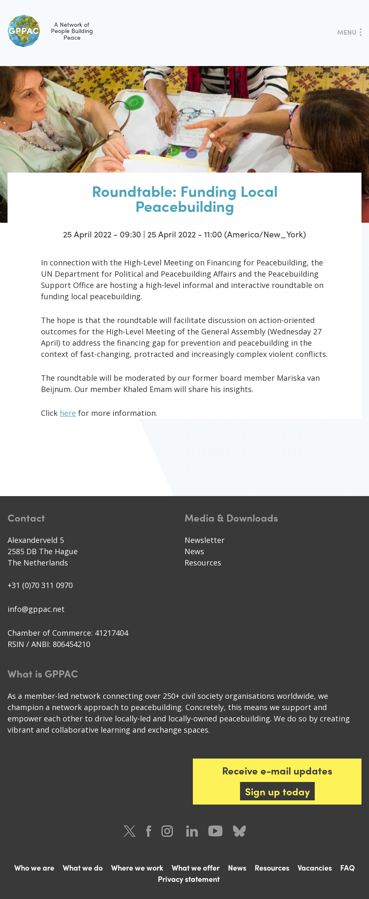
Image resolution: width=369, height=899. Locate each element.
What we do (83, 867)
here (68, 413)
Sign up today (277, 791)
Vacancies (315, 867)
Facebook (148, 831)
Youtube (215, 831)
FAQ (347, 867)
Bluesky (239, 831)
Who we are (34, 867)
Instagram (169, 831)
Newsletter (204, 540)
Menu (346, 32)
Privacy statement (189, 879)
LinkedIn (192, 831)
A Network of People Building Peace (50, 31)
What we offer (196, 867)
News (194, 551)
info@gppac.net (36, 609)
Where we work (137, 867)
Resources (202, 563)
